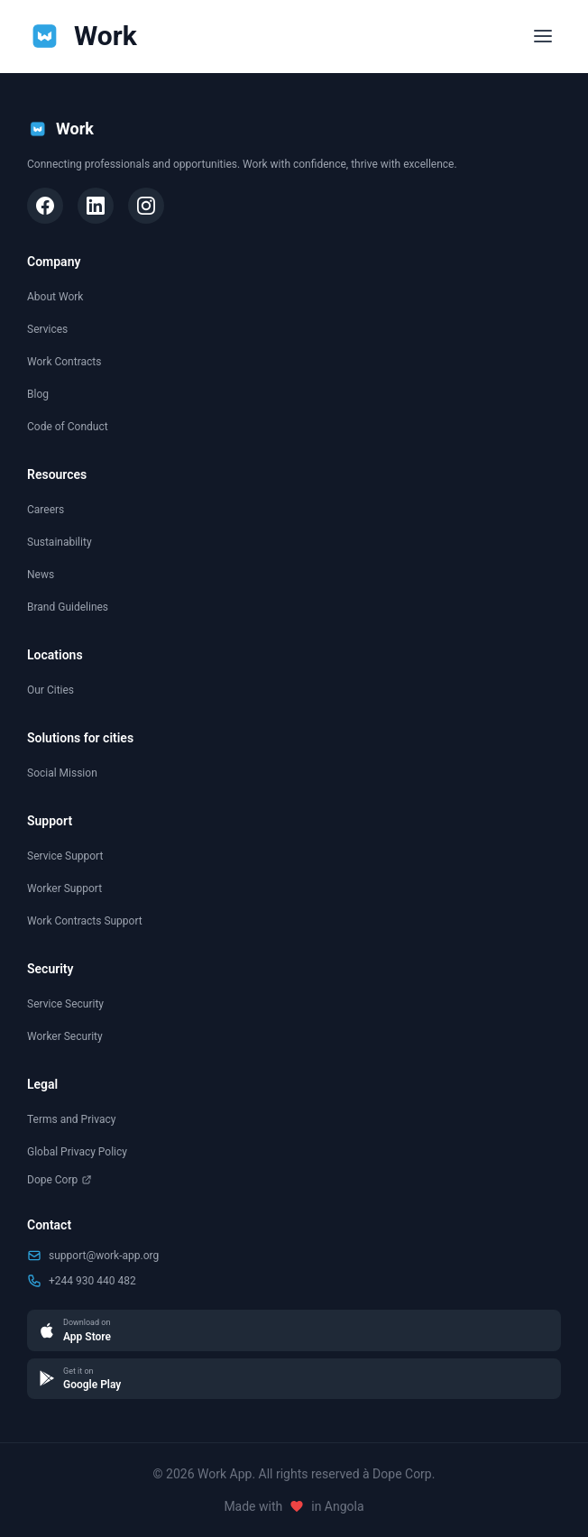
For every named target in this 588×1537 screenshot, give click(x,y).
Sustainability (59, 542)
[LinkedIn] (96, 206)
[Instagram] (146, 206)
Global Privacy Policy (77, 1152)
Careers (45, 509)
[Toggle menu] (543, 36)
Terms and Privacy (71, 1119)
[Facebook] (45, 206)
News (40, 574)
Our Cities (50, 690)
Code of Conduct (67, 426)
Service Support (65, 856)
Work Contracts (64, 361)
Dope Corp (59, 1179)
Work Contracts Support (84, 921)
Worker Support (64, 888)
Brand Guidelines (67, 607)
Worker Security (65, 1036)
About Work (55, 296)
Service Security (65, 1004)
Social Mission (62, 773)
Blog (38, 394)
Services (47, 329)
